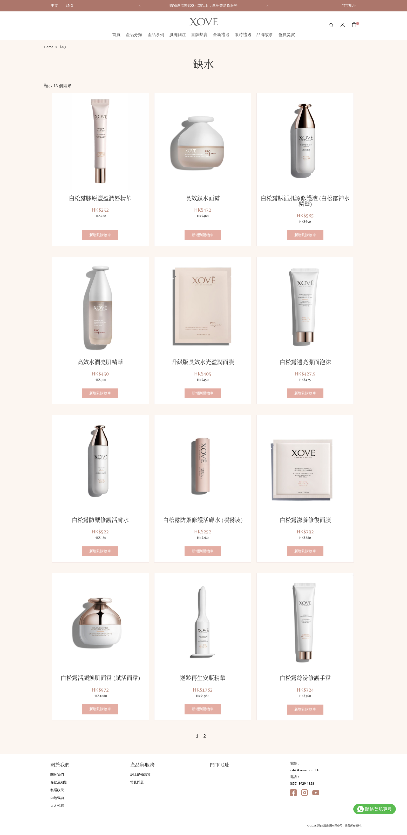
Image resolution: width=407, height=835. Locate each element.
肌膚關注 (177, 35)
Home (48, 47)
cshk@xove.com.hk (304, 770)
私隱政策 (57, 790)
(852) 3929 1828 (302, 783)
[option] (203, 5)
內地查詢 (57, 798)
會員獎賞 (286, 35)
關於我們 (57, 774)
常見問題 (137, 782)
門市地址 (349, 5)
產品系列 (155, 35)
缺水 (63, 47)
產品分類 (134, 35)
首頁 (116, 35)
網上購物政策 (140, 774)
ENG (69, 5)
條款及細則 (58, 782)
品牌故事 (264, 35)
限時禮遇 (243, 35)
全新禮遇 (221, 35)
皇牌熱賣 (199, 35)
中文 (54, 5)
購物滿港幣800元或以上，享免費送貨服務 (203, 6)
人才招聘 (57, 805)
